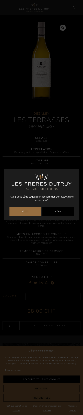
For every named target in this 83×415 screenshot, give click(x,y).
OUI (25, 211)
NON (58, 211)
